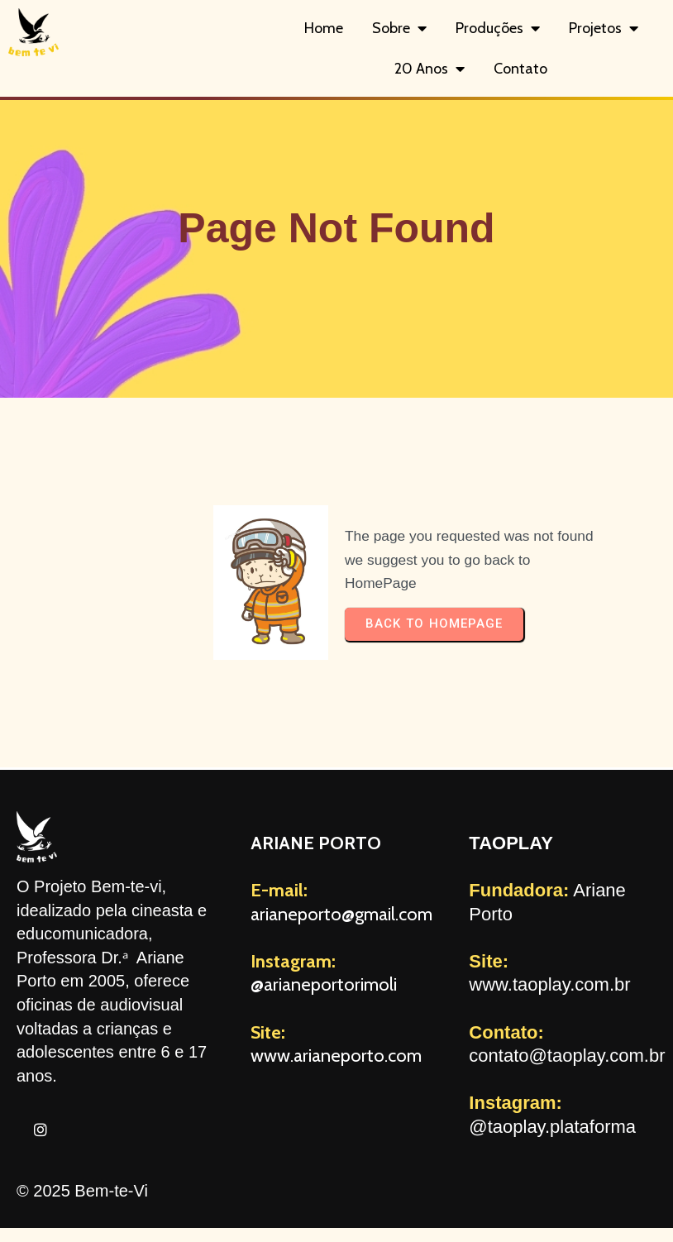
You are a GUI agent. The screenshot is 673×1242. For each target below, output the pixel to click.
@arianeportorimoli (324, 984)
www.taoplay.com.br (549, 984)
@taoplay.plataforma (552, 1126)
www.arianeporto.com (336, 1055)
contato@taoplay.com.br (567, 1055)
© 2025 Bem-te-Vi (82, 1191)
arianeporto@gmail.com (341, 914)
